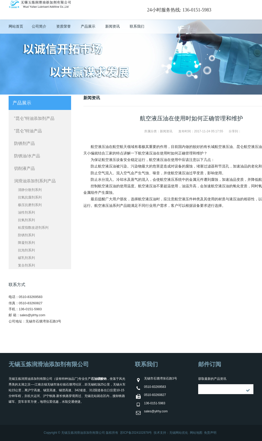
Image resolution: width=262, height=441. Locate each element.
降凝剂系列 (26, 243)
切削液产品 (24, 168)
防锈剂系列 (26, 235)
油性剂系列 (26, 212)
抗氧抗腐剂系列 (30, 197)
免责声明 (210, 432)
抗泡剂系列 (26, 250)
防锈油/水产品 (27, 156)
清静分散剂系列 (30, 190)
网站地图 (196, 432)
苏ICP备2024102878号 (136, 432)
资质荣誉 (63, 26)
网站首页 (16, 26)
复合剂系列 (26, 265)
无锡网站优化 (178, 432)
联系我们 (137, 26)
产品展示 (88, 26)
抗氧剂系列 (26, 220)
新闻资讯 (112, 26)
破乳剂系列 (26, 258)
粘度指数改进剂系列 (33, 227)
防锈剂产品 (24, 143)
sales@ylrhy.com (32, 315)
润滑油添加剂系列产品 (35, 181)
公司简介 (39, 26)
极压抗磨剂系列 (30, 205)
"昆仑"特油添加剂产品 (34, 118)
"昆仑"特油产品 (28, 131)
